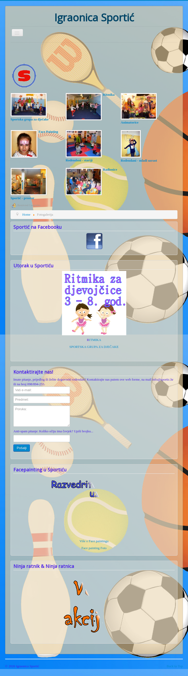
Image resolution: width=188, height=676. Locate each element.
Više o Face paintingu (94, 541)
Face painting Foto (94, 548)
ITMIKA (95, 340)
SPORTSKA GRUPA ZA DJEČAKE (94, 347)
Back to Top (175, 666)
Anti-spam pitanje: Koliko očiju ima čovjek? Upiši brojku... (53, 431)
